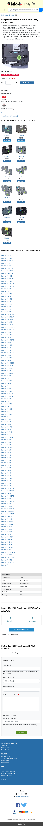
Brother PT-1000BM (7, 261)
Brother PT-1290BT (7, 325)
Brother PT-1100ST (7, 289)
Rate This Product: (9, 677)
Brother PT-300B (6, 442)
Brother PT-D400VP (7, 524)
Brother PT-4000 (6, 463)
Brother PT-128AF (7, 319)
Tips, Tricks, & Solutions (8, 771)
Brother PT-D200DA (7, 509)
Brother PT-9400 (6, 493)
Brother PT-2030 (6, 391)
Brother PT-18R (6, 371)
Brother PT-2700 (6, 429)
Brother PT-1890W (7, 368)
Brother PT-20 (5, 386)
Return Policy (5, 760)
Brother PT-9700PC (7, 501)
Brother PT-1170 (6, 299)
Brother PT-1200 (6, 307)
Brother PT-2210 (6, 406)
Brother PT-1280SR (7, 314)
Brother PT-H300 (6, 545)
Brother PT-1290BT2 (8, 327)
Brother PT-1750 (6, 350)
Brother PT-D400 (6, 519)
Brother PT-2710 (6, 432)
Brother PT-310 (6, 445)
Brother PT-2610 (6, 427)
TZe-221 (6, 150)
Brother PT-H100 (6, 539)
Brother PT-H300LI (7, 547)
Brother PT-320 (6, 450)
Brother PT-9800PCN (8, 504)
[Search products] (23, 10)
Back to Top (21, 824)
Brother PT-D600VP (7, 532)
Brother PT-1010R (7, 271)
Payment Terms (5, 756)
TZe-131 (6, 130)
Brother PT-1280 (6, 312)
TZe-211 (21, 130)
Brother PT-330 (6, 452)
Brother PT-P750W (7, 550)
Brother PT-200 (6, 388)
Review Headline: (8, 686)
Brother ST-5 (5, 565)
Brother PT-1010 (6, 263)
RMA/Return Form (6, 775)
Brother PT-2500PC (7, 422)
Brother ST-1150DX (7, 562)
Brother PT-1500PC (7, 340)
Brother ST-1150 (6, 560)
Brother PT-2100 (6, 399)
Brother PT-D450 (6, 527)
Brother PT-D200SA (7, 514)
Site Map (3, 779)
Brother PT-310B (6, 447)
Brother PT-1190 (6, 304)
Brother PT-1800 (6, 355)
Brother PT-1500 (6, 337)
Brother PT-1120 (6, 291)
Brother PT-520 (6, 465)
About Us (4, 745)
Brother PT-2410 (6, 417)
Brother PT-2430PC (7, 419)
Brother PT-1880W (7, 365)
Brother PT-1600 (6, 342)
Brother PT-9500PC (7, 496)
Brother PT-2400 (6, 414)
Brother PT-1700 (6, 348)
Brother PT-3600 (6, 458)
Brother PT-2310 (6, 411)
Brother (11, 15)
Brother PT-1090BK (7, 278)
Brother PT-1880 (6, 358)
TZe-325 (6, 212)
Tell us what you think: (10, 695)
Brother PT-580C (6, 475)
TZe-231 (21, 150)
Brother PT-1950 (6, 381)
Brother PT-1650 (6, 345)
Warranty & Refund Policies (9, 758)
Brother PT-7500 (6, 483)
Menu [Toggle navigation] (4, 10)
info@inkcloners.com (22, 796)
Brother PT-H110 (6, 542)
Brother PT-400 (6, 460)
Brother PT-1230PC (7, 309)
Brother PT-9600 (6, 498)
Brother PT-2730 (6, 435)
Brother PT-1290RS (7, 330)
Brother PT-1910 (6, 378)
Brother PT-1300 (6, 332)
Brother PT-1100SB (7, 284)
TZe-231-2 (6, 171)
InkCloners (4, 15)
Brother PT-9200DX (7, 488)
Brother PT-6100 (6, 478)
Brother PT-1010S (7, 273)
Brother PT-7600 (6, 486)
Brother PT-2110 (6, 401)
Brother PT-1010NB (7, 268)
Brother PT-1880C (7, 360)
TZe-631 (6, 232)
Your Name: (7, 665)
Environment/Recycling (8, 773)
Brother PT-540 (6, 470)
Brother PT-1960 (6, 383)
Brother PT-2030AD (7, 394)
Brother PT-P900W (7, 555)
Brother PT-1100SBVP (8, 286)
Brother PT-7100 (6, 481)
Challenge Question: (9, 715)
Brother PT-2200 (6, 404)
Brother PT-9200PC (7, 491)
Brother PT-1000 (6, 258)
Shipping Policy (5, 748)
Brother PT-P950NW (7, 557)
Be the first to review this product (12, 113)
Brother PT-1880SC (7, 363)
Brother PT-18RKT (7, 373)
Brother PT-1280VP (7, 317)
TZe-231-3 (21, 171)
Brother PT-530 (6, 468)
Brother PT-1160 (6, 296)
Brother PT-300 (6, 440)
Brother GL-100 (6, 255)
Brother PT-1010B (7, 266)
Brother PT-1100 (6, 281)
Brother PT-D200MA (7, 511)
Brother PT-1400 (6, 335)
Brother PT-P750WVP (8, 552)
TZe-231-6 (21, 191)
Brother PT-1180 (6, 301)
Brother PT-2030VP (7, 396)
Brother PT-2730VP (7, 437)
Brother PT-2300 (6, 409)
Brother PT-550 (6, 473)
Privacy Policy (5, 763)
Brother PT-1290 (6, 322)
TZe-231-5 (6, 191)
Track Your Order (6, 750)
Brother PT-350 (6, 455)
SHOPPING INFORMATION (9, 743)
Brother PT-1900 (6, 376)
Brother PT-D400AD (7, 521)
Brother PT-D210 (6, 516)
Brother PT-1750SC (7, 353)
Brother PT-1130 (6, 294)
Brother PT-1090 (6, 276)
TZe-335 (21, 212)
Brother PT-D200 (6, 506)
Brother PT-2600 (6, 424)
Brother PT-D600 (6, 529)
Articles (3, 769)
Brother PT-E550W (7, 537)
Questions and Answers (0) (10, 116)
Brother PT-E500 (6, 534)
